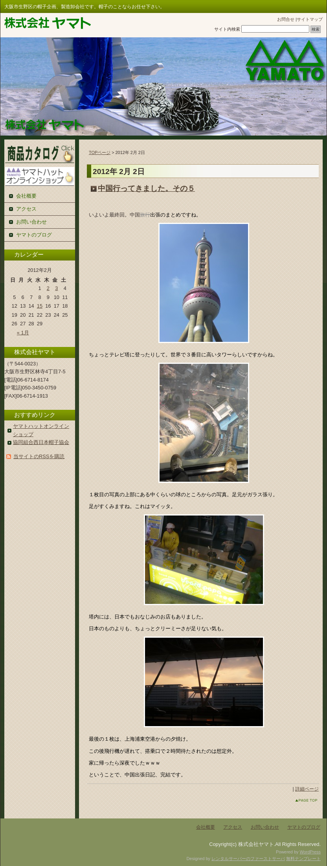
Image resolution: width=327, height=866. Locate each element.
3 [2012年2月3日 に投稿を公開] (56, 288)
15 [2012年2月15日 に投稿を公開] (39, 306)
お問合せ (285, 19)
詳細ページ (307, 789)
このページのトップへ (299, 800)
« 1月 (23, 333)
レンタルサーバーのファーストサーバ (248, 858)
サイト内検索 (227, 29)
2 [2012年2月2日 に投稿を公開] (48, 288)
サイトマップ (310, 19)
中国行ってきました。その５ (146, 188)
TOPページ (99, 152)
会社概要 (26, 196)
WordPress (310, 851)
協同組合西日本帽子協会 (41, 442)
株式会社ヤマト (47, 23)
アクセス (26, 209)
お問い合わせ (31, 222)
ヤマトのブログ (34, 235)
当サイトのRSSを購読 (38, 456)
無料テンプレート (303, 858)
